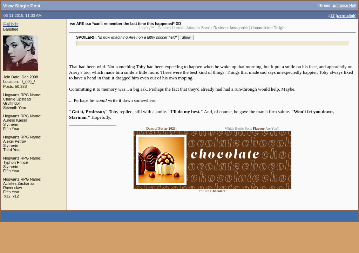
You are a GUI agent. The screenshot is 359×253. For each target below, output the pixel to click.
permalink (346, 15)
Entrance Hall (344, 5)
